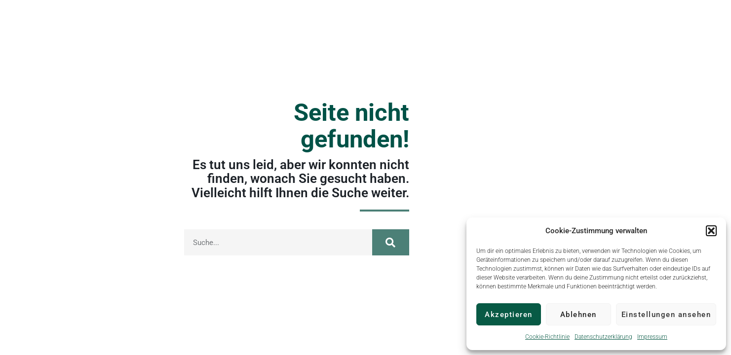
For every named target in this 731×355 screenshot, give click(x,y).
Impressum (652, 336)
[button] (711, 231)
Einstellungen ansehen (666, 314)
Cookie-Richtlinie (547, 336)
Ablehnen (578, 314)
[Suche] (390, 242)
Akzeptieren (509, 314)
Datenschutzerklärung (603, 336)
